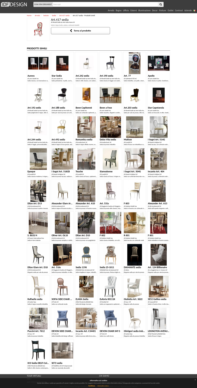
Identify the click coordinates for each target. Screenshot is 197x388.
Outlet (170, 10)
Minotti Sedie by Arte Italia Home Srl (63, 22)
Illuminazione (144, 10)
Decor (155, 10)
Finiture (162, 10)
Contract (179, 10)
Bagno (118, 10)
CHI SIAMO (104, 375)
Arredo (111, 10)
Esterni (133, 10)
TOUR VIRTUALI (34, 375)
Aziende (188, 10)
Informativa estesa (103, 386)
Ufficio (126, 10)
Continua (91, 386)
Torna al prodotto (80, 30)
